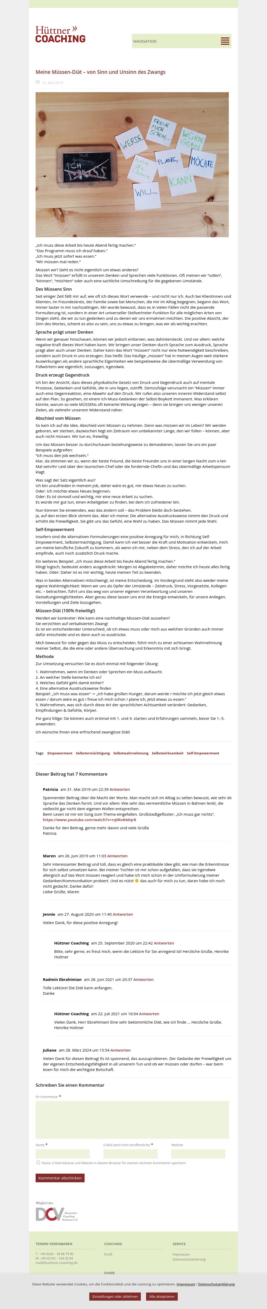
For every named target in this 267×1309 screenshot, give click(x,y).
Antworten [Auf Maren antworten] (117, 855)
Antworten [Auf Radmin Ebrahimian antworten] (143, 979)
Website (177, 1145)
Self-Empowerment (203, 753)
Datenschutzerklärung (216, 1284)
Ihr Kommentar (47, 1097)
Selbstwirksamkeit (167, 753)
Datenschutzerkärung (189, 1259)
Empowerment (60, 753)
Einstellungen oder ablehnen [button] (115, 1296)
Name (40, 1145)
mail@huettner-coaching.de (56, 1263)
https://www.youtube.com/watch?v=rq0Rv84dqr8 (89, 819)
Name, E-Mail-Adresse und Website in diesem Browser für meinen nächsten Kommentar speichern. (114, 1163)
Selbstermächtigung (93, 753)
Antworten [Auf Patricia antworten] (120, 789)
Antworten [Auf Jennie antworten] (123, 914)
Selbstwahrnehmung (131, 753)
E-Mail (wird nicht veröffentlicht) (126, 1145)
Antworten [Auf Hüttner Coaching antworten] (164, 943)
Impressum (181, 1254)
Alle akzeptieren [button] (162, 1296)
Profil (108, 1254)
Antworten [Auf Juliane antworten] (120, 1050)
